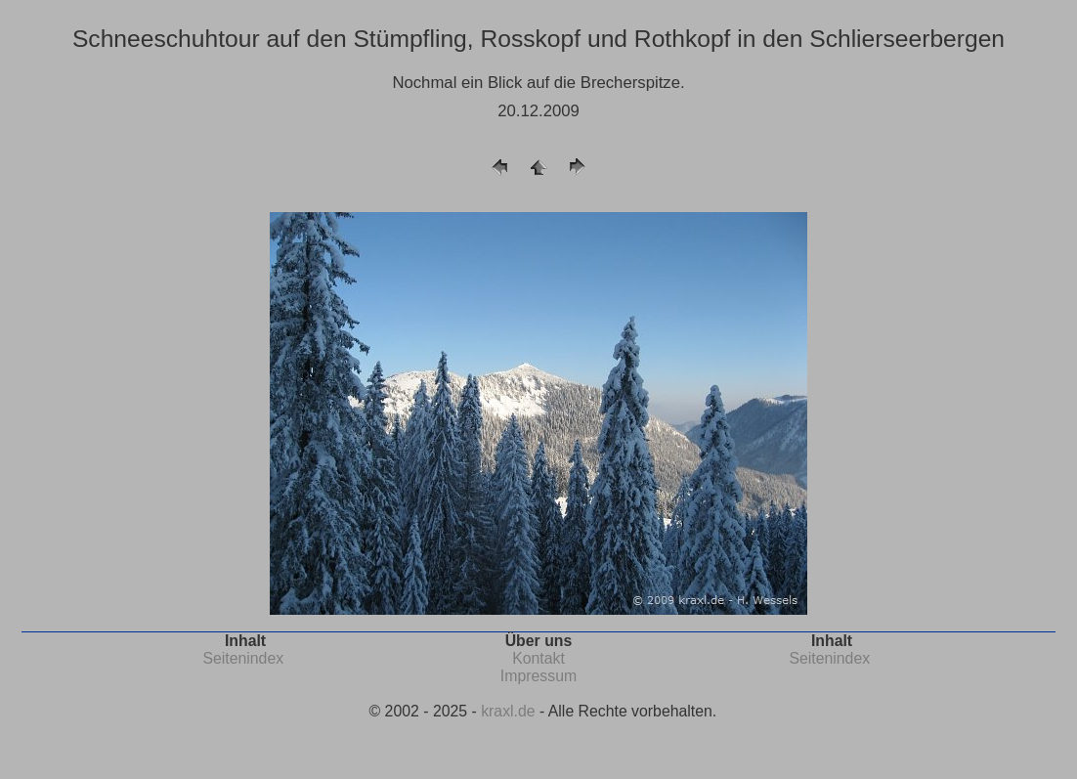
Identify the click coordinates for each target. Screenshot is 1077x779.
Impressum (538, 676)
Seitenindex (242, 658)
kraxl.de (508, 711)
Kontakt (538, 658)
